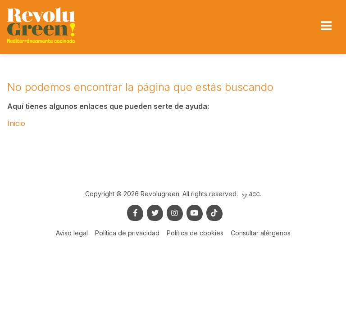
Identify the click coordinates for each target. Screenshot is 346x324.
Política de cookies (195, 233)
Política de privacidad (127, 233)
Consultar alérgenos (261, 233)
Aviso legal (72, 233)
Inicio (16, 123)
